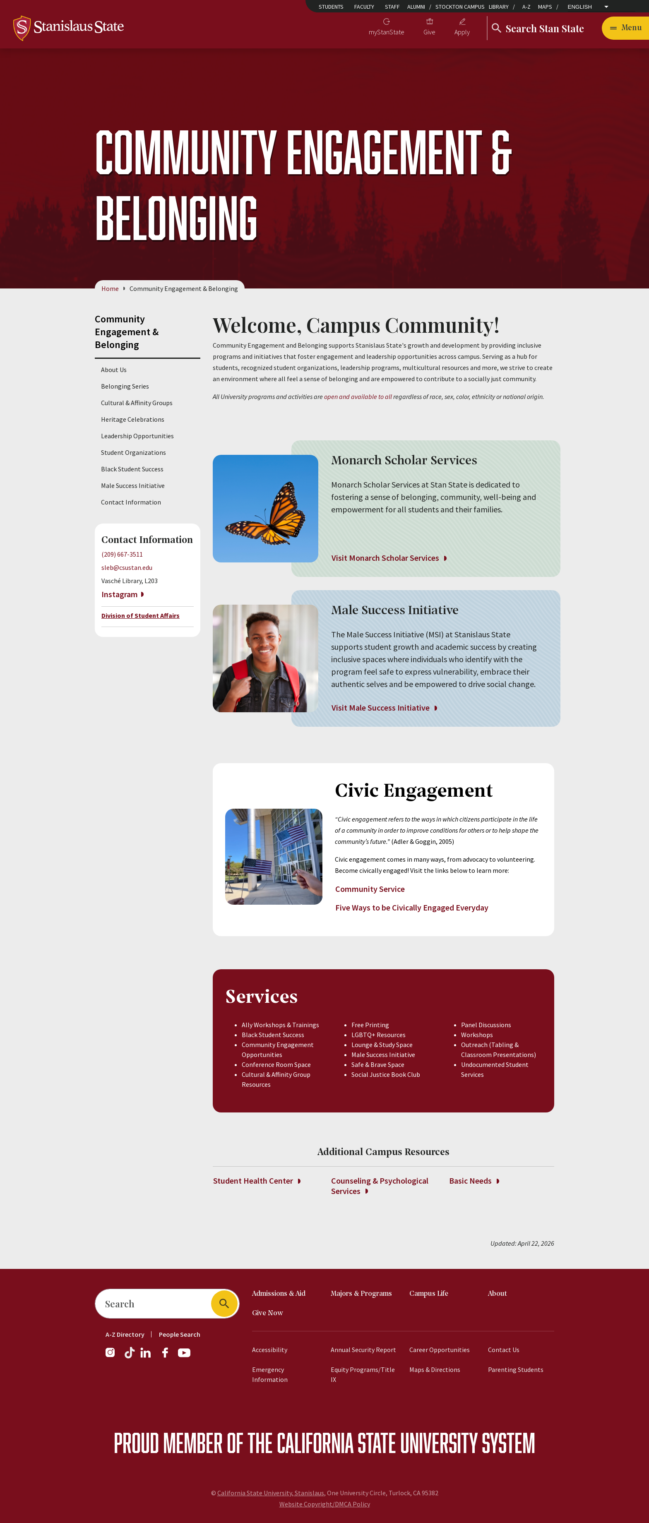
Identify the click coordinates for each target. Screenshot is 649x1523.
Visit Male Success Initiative (384, 708)
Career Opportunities (439, 1349)
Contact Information (131, 502)
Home (110, 288)
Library (499, 6)
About (497, 1294)
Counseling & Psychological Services (379, 1185)
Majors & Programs (361, 1294)
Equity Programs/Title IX (363, 1374)
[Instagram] (113, 1356)
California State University (377, 1442)
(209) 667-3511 (122, 554)
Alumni (416, 6)
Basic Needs (474, 1181)
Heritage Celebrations (132, 419)
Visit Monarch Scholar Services (389, 558)
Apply (462, 32)
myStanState (386, 32)
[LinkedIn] (146, 1356)
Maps (545, 6)
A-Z (526, 6)
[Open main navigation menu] (625, 28)
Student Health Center (256, 1181)
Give (429, 32)
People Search (179, 1334)
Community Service (370, 889)
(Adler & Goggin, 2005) (422, 841)
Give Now (267, 1313)
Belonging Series (125, 386)
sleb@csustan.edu (126, 567)
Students (331, 6)
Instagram (119, 594)
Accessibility (269, 1349)
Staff (392, 6)
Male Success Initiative (133, 485)
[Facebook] (168, 1356)
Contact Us (503, 1349)
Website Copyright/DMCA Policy (324, 1504)
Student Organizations (133, 452)
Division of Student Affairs (140, 616)
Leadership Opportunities (137, 436)
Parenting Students (515, 1369)
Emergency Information (270, 1374)
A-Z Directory (125, 1334)
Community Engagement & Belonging (127, 331)
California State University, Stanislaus (270, 1493)
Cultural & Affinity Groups (137, 403)
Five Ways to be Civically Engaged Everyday (411, 907)
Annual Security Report (363, 1349)
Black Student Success (132, 469)
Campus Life (428, 1294)
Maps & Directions (434, 1369)
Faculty (364, 6)
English (580, 7)
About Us (114, 369)
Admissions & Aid (278, 1294)
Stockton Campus (460, 6)
